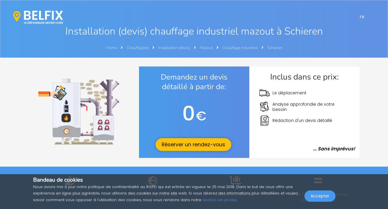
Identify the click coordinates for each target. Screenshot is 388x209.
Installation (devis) (174, 48)
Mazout (207, 48)
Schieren (274, 48)
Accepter (320, 196)
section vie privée (220, 200)
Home (111, 48)
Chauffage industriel (240, 48)
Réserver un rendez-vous (193, 144)
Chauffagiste (138, 48)
